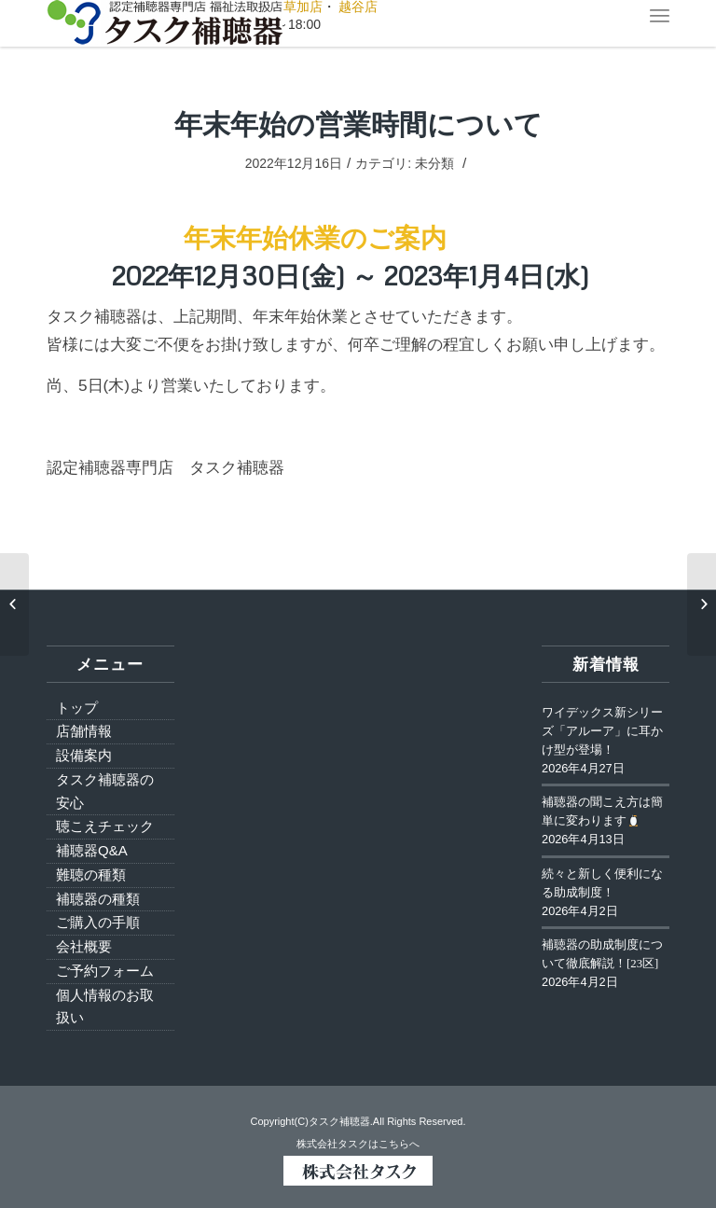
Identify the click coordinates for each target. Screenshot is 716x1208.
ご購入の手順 (98, 922)
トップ (77, 707)
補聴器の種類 (98, 899)
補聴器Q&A (92, 850)
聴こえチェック (105, 826)
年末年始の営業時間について (358, 123)
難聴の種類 (91, 874)
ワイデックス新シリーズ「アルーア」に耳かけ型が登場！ (602, 731)
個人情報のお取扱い (105, 1006)
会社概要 (84, 946)
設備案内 (84, 755)
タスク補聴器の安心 (105, 791)
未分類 (434, 163)
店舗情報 (84, 731)
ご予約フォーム (105, 971)
